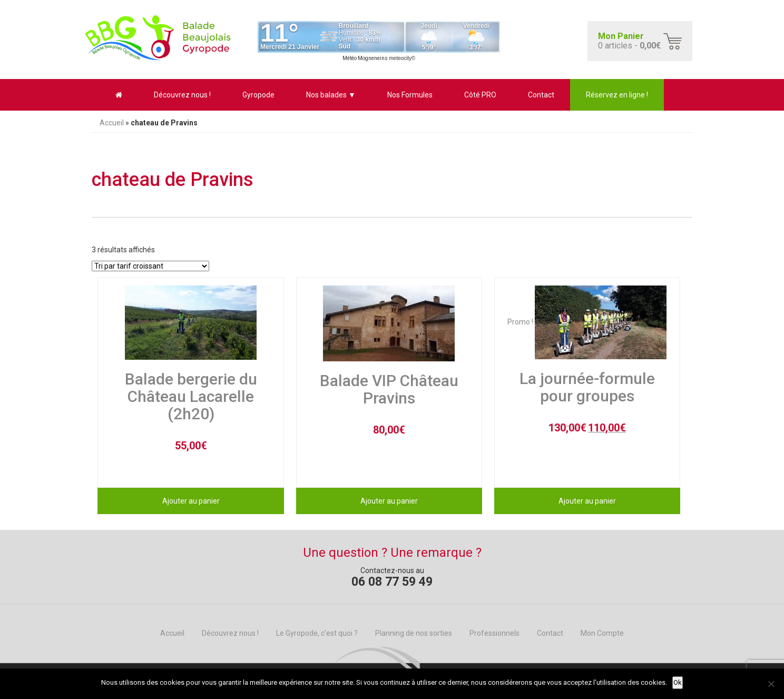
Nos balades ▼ (331, 95)
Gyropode (258, 95)
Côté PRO (480, 95)
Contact (541, 95)
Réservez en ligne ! (617, 95)
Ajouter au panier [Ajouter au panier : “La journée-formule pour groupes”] (587, 501)
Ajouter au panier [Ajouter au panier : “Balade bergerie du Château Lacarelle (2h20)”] (191, 501)
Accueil (112, 123)
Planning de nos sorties (413, 633)
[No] (771, 683)
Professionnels (494, 633)
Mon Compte (602, 633)
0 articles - (629, 41)
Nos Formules (410, 95)
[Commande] (150, 266)
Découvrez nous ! (182, 95)
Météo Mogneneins (365, 58)
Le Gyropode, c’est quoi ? (317, 633)
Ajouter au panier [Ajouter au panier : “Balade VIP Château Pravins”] (389, 501)
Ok (677, 682)
